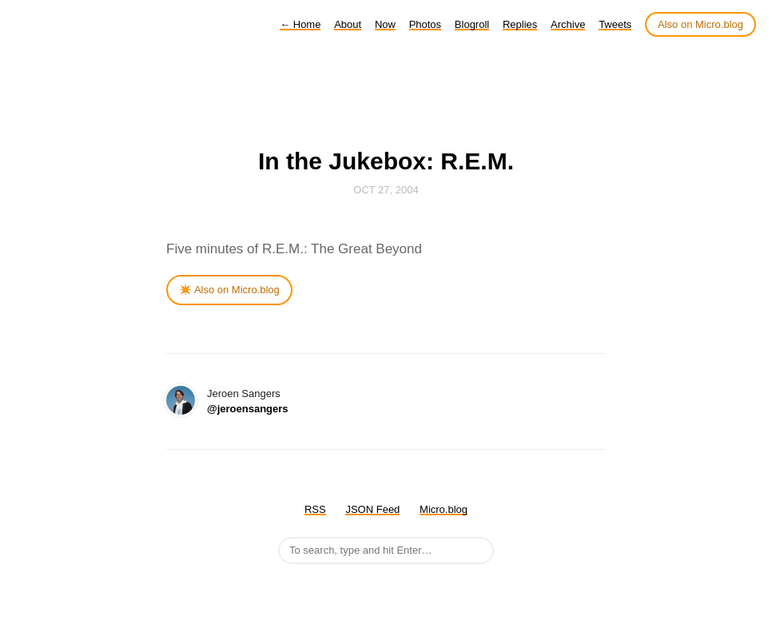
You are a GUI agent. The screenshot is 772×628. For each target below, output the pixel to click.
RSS (315, 509)
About (347, 24)
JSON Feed (372, 509)
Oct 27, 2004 (385, 190)
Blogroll (472, 24)
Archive (568, 24)
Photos (425, 24)
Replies (520, 24)
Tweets (615, 24)
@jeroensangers (248, 409)
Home (300, 24)
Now (385, 24)
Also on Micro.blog (700, 24)
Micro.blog (444, 509)
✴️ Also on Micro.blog (229, 290)
